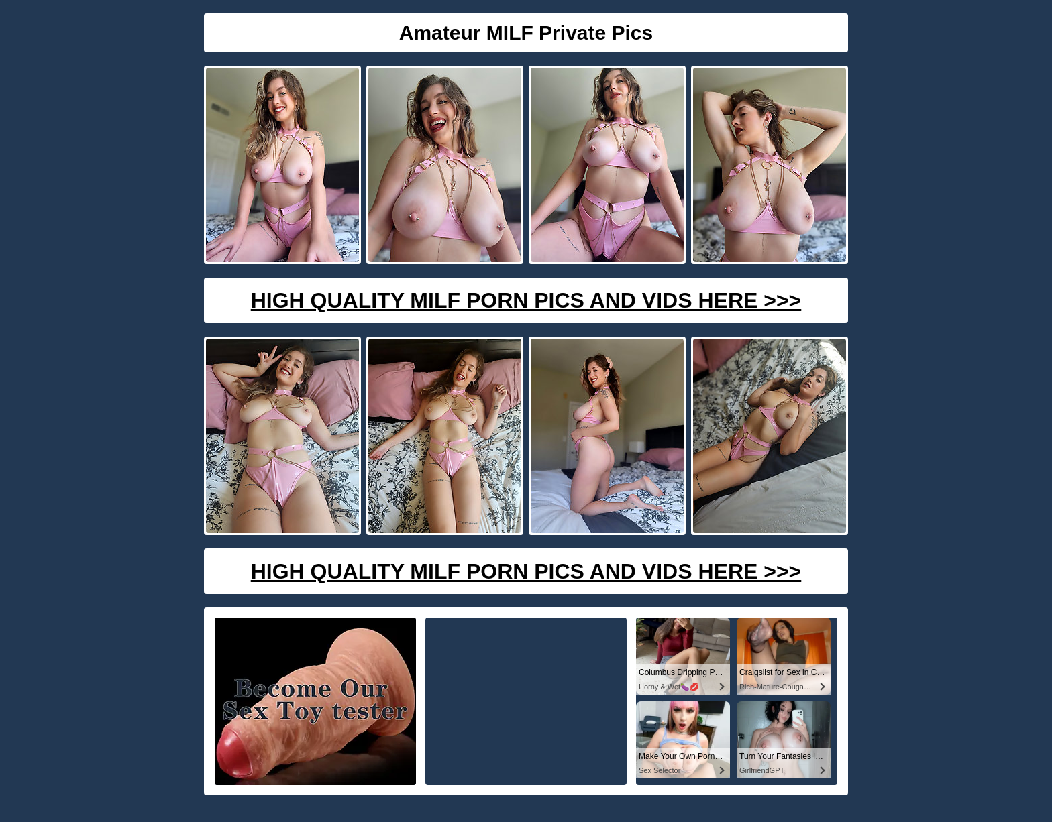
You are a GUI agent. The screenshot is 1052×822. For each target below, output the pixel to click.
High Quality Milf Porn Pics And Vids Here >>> (526, 300)
